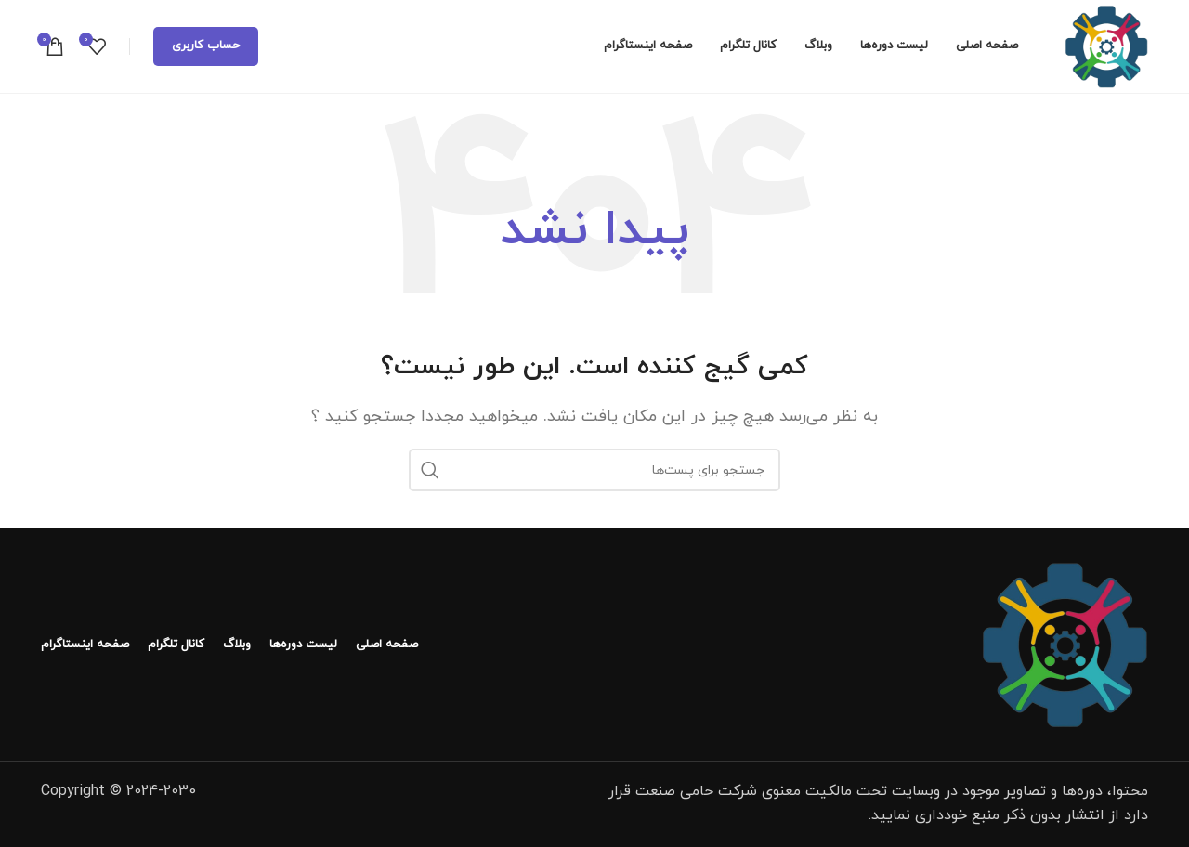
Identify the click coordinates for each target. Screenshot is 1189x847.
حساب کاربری (206, 45)
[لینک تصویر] (1064, 643)
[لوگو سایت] (1106, 45)
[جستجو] (594, 470)
